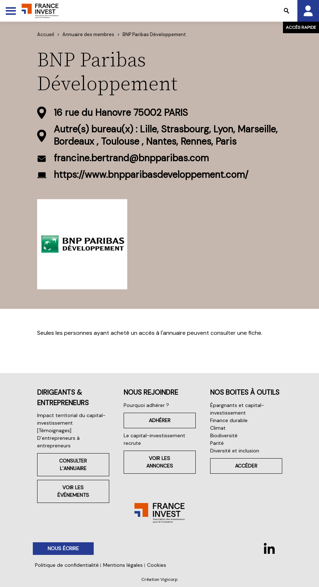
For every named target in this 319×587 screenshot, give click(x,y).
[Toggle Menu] (11, 11)
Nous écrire (63, 548)
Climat (218, 428)
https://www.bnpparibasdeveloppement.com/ (151, 174)
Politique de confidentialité (67, 565)
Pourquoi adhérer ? (146, 405)
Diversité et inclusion (234, 450)
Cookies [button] (156, 565)
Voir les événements (73, 491)
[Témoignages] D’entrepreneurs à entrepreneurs (58, 438)
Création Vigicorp (159, 579)
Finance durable (229, 420)
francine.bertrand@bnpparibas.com (131, 158)
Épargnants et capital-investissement (237, 409)
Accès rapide (301, 27)
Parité (217, 443)
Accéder (246, 466)
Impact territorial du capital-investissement (71, 419)
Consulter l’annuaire (73, 464)
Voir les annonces (159, 462)
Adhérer (159, 420)
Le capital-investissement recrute (154, 439)
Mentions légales (123, 565)
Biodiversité (224, 435)
